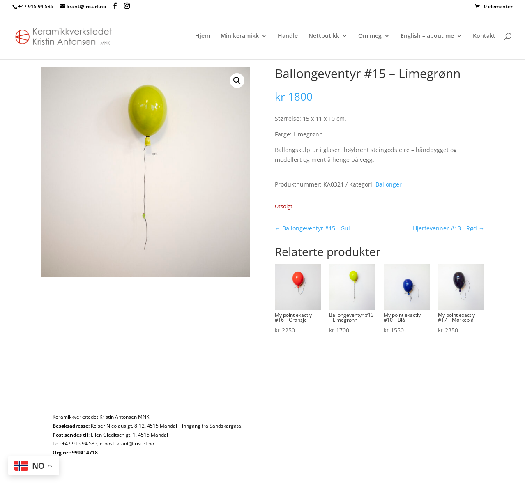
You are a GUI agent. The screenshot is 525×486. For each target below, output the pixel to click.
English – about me (427, 36)
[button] (237, 80)
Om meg (370, 36)
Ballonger (388, 184)
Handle (288, 36)
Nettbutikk (324, 36)
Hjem (202, 36)
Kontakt (484, 36)
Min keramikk (240, 36)
